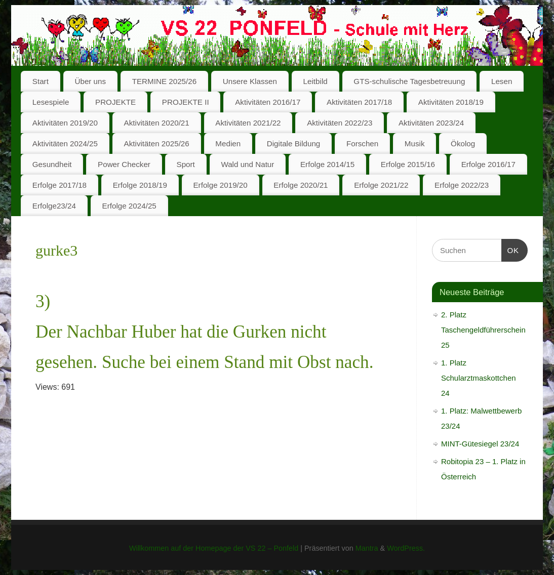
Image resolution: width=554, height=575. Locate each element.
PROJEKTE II (185, 102)
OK (510, 249)
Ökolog (463, 143)
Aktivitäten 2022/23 (339, 122)
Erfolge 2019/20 (220, 185)
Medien (228, 143)
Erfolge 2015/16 (408, 164)
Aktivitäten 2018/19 (451, 102)
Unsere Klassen (250, 81)
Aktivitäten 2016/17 (267, 102)
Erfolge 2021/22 (381, 185)
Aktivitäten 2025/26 (156, 143)
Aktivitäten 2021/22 (248, 122)
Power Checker (124, 164)
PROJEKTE (115, 102)
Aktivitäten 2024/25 (65, 143)
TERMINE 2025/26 (164, 81)
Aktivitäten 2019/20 (65, 122)
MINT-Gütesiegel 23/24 (480, 443)
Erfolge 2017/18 (59, 185)
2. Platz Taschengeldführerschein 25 (483, 329)
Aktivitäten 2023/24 (431, 122)
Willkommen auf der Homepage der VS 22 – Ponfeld (213, 548)
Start (40, 81)
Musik (415, 143)
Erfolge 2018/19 (140, 185)
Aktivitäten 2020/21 (156, 122)
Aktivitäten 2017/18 (359, 102)
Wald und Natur (247, 164)
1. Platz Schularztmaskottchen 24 (478, 377)
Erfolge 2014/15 (327, 164)
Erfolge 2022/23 (461, 185)
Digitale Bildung (294, 143)
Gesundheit (52, 164)
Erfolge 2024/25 (129, 205)
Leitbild (315, 81)
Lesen (501, 81)
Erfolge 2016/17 (488, 164)
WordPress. (406, 548)
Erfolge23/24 (54, 205)
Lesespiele (50, 102)
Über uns (90, 81)
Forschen (362, 143)
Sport (186, 164)
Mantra (366, 548)
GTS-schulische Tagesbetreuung (409, 81)
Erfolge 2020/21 (300, 185)
